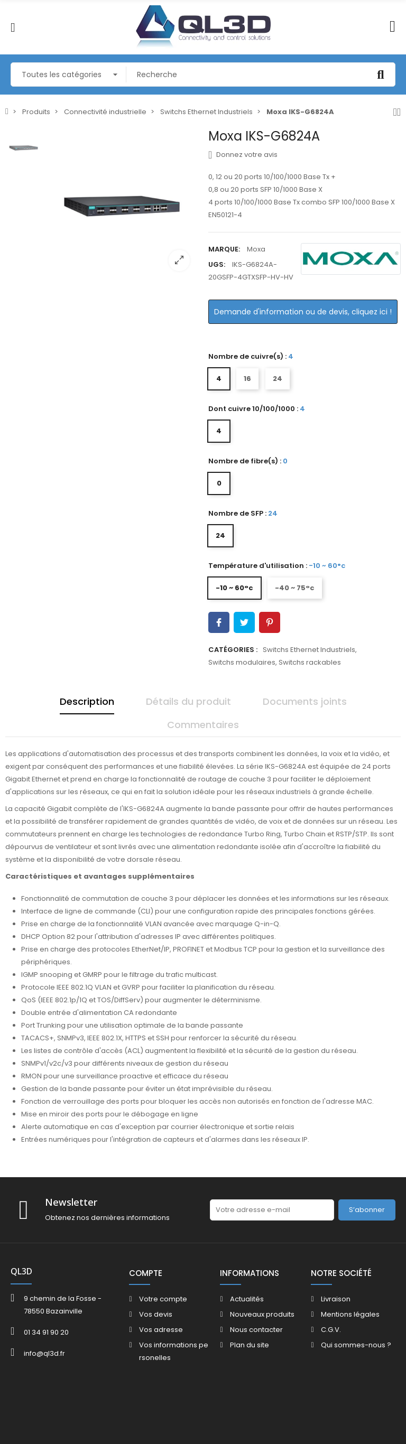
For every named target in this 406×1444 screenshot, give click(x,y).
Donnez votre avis (243, 155)
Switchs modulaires (241, 662)
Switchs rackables (310, 662)
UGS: (216, 264)
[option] (123, 204)
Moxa (256, 249)
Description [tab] (87, 701)
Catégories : (232, 650)
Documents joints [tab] (305, 701)
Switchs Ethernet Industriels (309, 650)
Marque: (224, 249)
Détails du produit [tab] (188, 701)
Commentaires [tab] (203, 724)
